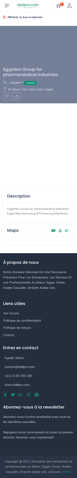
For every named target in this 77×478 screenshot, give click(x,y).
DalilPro (66, 472)
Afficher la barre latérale (22, 17)
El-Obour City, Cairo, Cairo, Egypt (28, 89)
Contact (8, 335)
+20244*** (20, 82)
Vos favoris (11, 313)
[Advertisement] (38, 143)
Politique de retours (17, 328)
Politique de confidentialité (22, 320)
